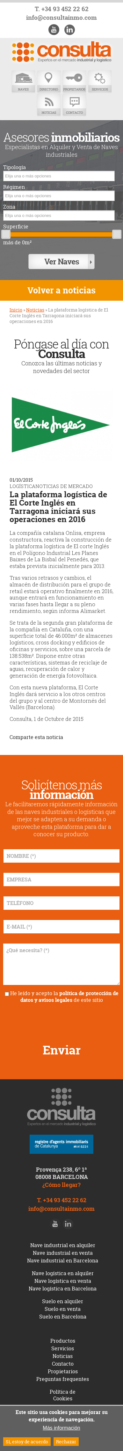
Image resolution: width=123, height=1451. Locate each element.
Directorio (49, 81)
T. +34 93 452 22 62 (62, 9)
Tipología (14, 167)
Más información (61, 1428)
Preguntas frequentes (62, 1379)
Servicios (100, 81)
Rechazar (66, 1442)
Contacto (74, 105)
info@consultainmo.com (61, 18)
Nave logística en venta (62, 1280)
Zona (9, 207)
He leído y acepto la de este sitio (64, 996)
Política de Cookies (63, 1395)
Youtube (54, 29)
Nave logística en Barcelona (63, 1288)
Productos (62, 1340)
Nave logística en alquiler (63, 1273)
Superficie (15, 226)
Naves (23, 81)
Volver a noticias (61, 290)
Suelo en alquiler (62, 1301)
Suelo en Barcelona (62, 1316)
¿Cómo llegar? (61, 1185)
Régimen (14, 187)
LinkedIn (69, 29)
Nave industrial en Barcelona (62, 1260)
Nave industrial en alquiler (62, 1245)
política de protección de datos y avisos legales (69, 996)
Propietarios (74, 81)
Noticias (49, 105)
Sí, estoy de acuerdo (27, 1442)
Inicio (16, 310)
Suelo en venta (63, 1308)
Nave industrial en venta (63, 1252)
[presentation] (61, 1021)
